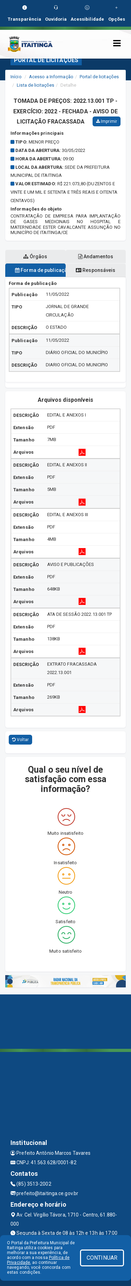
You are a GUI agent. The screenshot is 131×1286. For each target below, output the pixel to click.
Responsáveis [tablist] (95, 270)
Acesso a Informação (51, 76)
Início (16, 76)
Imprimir (106, 121)
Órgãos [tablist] (35, 256)
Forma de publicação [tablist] (40, 270)
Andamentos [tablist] (95, 256)
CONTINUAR (102, 1257)
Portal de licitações (99, 76)
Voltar (20, 739)
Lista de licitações (35, 85)
